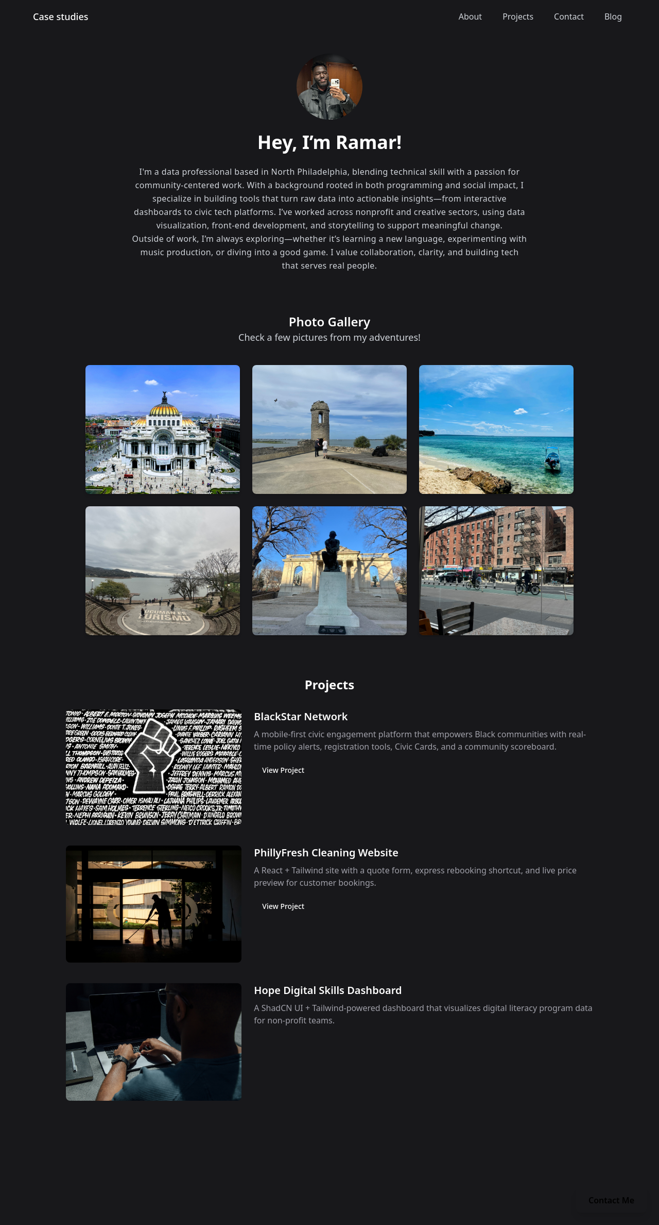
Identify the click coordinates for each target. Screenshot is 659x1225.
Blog (613, 16)
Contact (569, 16)
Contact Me (611, 1200)
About (470, 16)
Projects (517, 16)
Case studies (61, 16)
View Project (283, 770)
